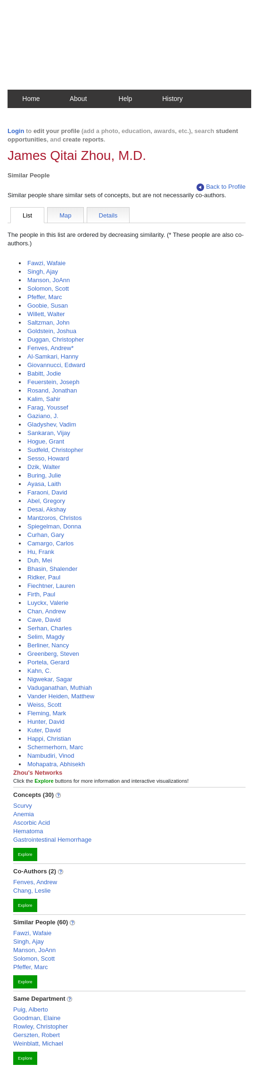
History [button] (172, 98)
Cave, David (44, 619)
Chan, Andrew (46, 611)
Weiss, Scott (44, 704)
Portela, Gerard (48, 662)
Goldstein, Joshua (51, 331)
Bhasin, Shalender (52, 568)
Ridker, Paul (43, 577)
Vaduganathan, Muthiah (59, 687)
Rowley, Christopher (40, 1026)
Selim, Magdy (46, 636)
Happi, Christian (49, 738)
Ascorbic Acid (31, 822)
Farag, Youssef (47, 407)
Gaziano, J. (42, 415)
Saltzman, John (48, 322)
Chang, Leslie (32, 890)
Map (65, 215)
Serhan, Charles (49, 628)
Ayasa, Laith (44, 483)
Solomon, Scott (48, 288)
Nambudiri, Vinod (50, 755)
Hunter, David (46, 721)
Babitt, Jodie (44, 373)
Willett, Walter (46, 314)
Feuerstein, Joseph (53, 381)
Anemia (23, 814)
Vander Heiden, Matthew (60, 696)
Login (16, 130)
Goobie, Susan (47, 305)
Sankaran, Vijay (48, 432)
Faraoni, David (47, 492)
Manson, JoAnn (48, 280)
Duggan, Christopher (55, 339)
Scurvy (22, 805)
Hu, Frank (40, 551)
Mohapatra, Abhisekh (56, 764)
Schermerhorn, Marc (55, 747)
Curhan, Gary (45, 534)
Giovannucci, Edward (56, 364)
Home (31, 98)
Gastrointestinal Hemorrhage (52, 839)
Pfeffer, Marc (44, 297)
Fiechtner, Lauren (51, 585)
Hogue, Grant (45, 441)
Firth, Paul (41, 594)
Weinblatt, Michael (38, 1043)
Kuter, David (44, 730)
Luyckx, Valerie (47, 602)
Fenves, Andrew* (50, 348)
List (27, 215)
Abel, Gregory (46, 500)
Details (108, 215)
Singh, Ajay (42, 271)
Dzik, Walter (43, 466)
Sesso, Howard (48, 458)
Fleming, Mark (46, 713)
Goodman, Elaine (36, 1017)
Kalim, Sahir (43, 398)
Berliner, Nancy (48, 645)
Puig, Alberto (30, 1009)
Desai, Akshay (46, 509)
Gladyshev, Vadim (51, 424)
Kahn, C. (39, 670)
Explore (25, 854)
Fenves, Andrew (35, 882)
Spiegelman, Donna (54, 526)
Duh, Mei (39, 560)
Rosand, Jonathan (52, 390)
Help (125, 98)
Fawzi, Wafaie (46, 263)
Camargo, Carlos (50, 543)
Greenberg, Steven (53, 653)
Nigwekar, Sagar (49, 679)
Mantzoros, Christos (54, 517)
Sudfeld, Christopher (55, 449)
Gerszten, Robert (36, 1034)
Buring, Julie (44, 475)
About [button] (78, 98)
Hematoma (28, 831)
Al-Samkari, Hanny (52, 356)
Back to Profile (221, 187)
